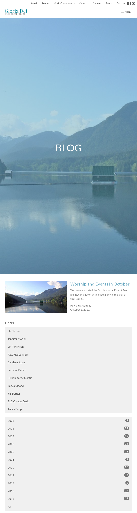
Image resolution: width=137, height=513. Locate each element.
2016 (68, 491)
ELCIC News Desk (18, 401)
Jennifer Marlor (17, 338)
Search (34, 3)
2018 (68, 483)
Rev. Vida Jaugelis (18, 354)
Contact (97, 3)
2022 (68, 452)
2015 (68, 498)
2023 (68, 444)
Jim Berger (14, 393)
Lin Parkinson (16, 346)
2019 (68, 475)
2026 (68, 420)
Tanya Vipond (16, 385)
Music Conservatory (64, 3)
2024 (68, 436)
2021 (68, 459)
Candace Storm (16, 362)
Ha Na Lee (14, 331)
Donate (121, 3)
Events (109, 3)
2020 (68, 467)
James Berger (16, 409)
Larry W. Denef (17, 370)
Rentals (45, 3)
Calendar (83, 3)
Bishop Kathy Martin (20, 377)
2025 (68, 428)
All (9, 506)
